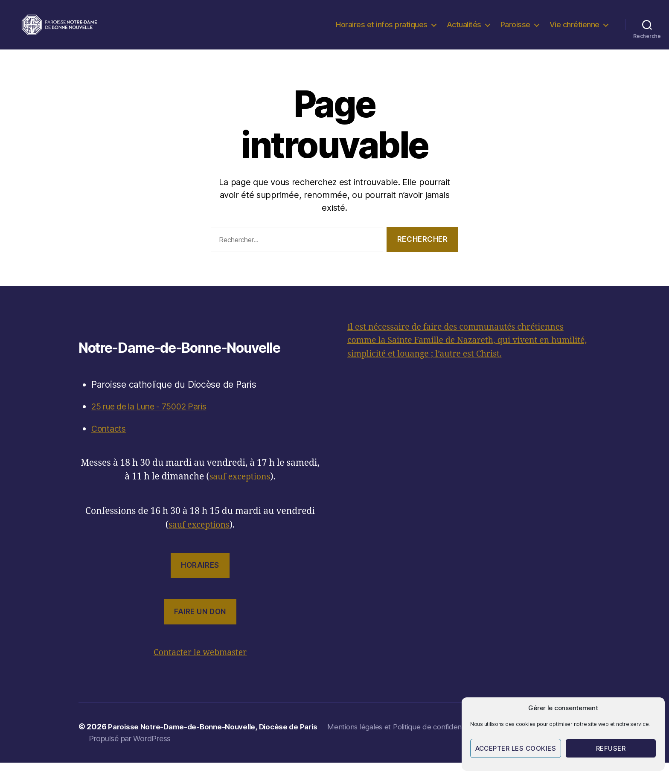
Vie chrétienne (574, 30)
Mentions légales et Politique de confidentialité (417, 739)
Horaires (200, 578)
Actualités (464, 30)
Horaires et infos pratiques (382, 30)
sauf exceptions (240, 489)
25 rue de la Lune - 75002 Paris (157, 419)
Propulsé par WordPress (130, 750)
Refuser (611, 748)
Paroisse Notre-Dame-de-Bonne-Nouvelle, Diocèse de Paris (217, 739)
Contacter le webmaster (200, 665)
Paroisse (515, 30)
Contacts (109, 441)
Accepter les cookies (515, 748)
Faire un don (200, 624)
